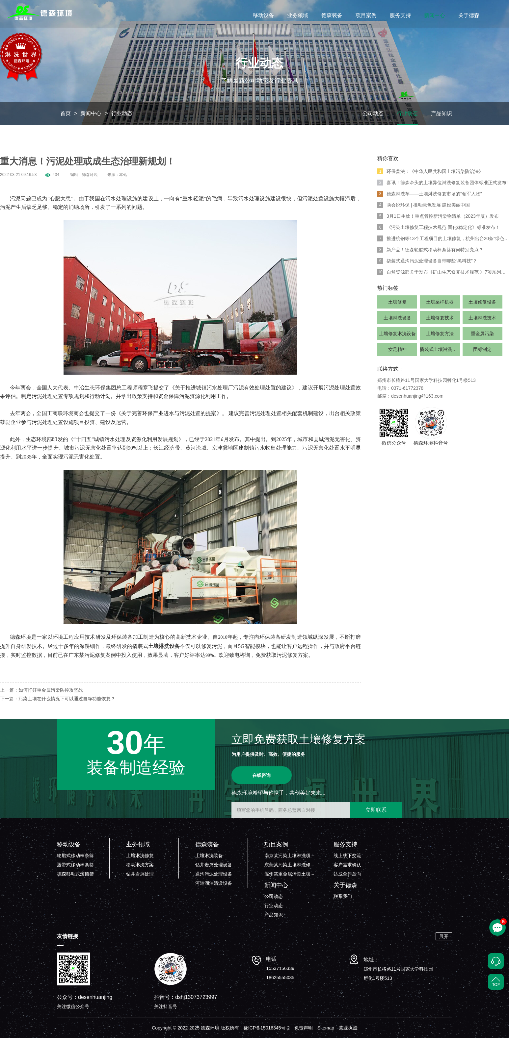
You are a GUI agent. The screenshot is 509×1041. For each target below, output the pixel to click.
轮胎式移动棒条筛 (75, 858)
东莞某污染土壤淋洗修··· (289, 867)
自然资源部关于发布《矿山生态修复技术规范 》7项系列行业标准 (443, 275)
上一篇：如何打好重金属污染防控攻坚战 (41, 693)
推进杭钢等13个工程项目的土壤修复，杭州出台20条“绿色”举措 (443, 241)
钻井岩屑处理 (140, 877)
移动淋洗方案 (140, 867)
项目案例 (366, 15)
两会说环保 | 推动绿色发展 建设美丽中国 (423, 208)
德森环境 (90, 177)
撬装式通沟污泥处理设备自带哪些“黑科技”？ (427, 263)
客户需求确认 (347, 867)
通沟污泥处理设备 (213, 877)
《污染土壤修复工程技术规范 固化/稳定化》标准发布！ (438, 230)
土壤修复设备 (482, 304)
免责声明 (303, 1030)
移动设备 (263, 15)
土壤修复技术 (440, 320)
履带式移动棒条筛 (75, 867)
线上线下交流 (347, 858)
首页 (65, 116)
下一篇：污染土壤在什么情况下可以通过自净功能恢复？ (57, 701)
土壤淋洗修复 (140, 858)
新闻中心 (434, 15)
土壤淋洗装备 (209, 858)
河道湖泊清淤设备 (213, 886)
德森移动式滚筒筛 (75, 877)
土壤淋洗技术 (482, 320)
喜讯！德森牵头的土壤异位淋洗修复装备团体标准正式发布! (442, 185)
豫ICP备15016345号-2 (267, 1030)
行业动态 (121, 116)
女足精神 (397, 352)
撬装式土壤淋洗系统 (440, 352)
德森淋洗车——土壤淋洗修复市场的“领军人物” (429, 196)
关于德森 (468, 15)
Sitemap (325, 1030)
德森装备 (331, 15)
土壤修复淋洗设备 (397, 336)
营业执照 (348, 1030)
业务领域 (297, 15)
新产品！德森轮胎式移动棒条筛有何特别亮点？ (430, 252)
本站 (123, 177)
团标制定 (482, 352)
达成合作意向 (347, 877)
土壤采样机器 (440, 304)
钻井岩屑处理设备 (213, 867)
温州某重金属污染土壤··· (289, 877)
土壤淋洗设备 (397, 320)
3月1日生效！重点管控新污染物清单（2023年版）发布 (438, 219)
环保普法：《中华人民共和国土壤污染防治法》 (430, 174)
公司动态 (373, 116)
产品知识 (441, 116)
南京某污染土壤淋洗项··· (289, 858)
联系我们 (343, 899)
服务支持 (400, 15)
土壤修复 (397, 304)
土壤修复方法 (440, 336)
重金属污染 (482, 336)
